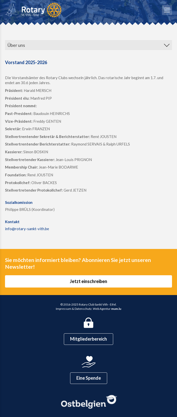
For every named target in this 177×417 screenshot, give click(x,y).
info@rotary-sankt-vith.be (27, 228)
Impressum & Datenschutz (74, 309)
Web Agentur (102, 309)
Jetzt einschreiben (88, 281)
